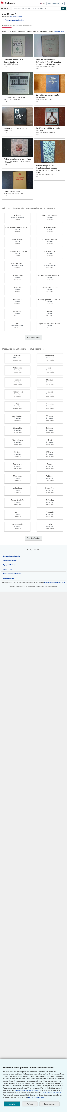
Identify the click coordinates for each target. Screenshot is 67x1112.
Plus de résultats (33, 337)
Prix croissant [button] (27, 26)
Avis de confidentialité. (36, 1097)
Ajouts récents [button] (17, 26)
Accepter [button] (12, 1104)
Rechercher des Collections (13, 20)
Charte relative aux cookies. (51, 1093)
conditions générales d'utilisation (54, 582)
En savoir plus (59, 31)
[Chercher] (63, 8)
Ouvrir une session (53, 3)
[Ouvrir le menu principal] (5, 8)
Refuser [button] (30, 1104)
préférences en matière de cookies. (27, 1090)
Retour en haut (33, 550)
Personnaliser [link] (49, 1104)
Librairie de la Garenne (15, 16)
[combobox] (36, 8)
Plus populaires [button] (7, 26)
